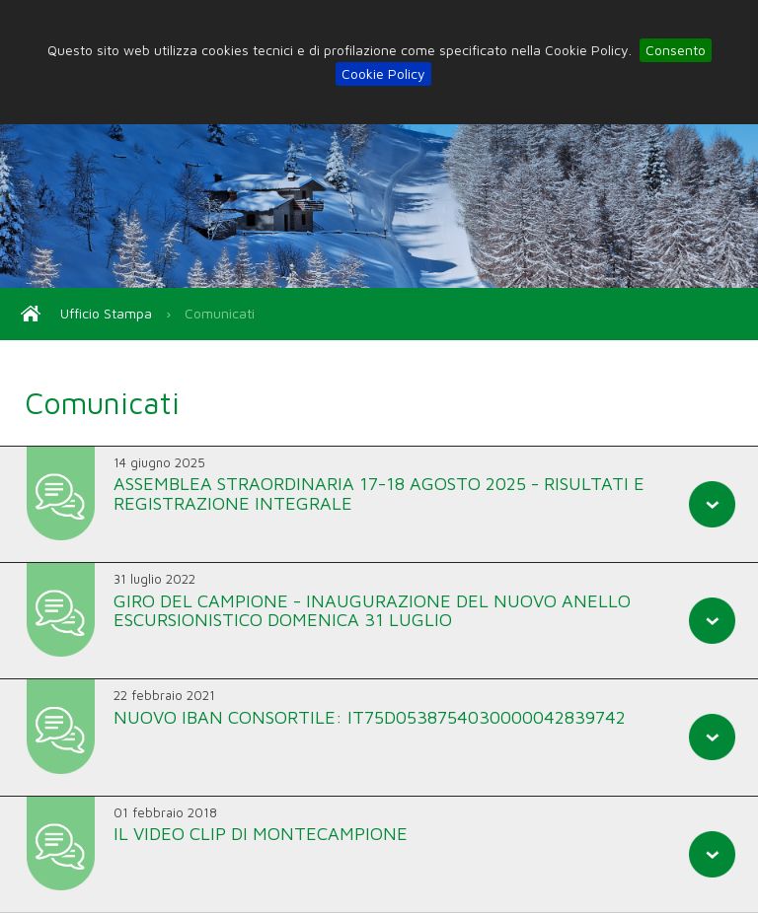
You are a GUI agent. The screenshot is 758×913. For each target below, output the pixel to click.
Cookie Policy (383, 73)
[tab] (379, 504)
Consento (675, 49)
